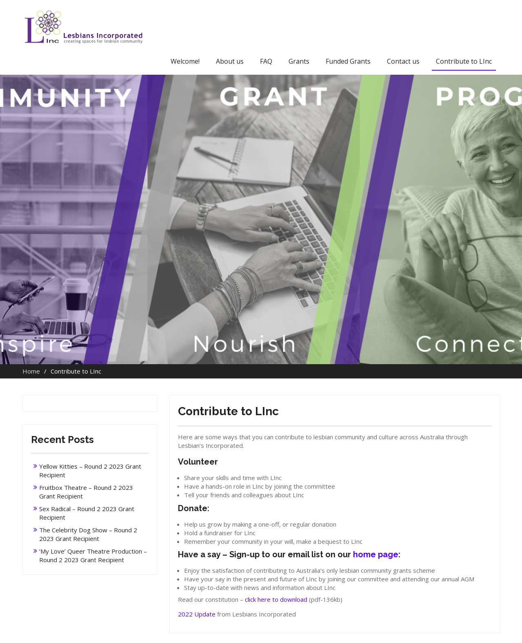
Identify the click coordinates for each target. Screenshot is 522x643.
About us (230, 61)
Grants (299, 61)
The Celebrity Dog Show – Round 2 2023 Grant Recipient (88, 534)
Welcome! (185, 61)
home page (375, 554)
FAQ (266, 61)
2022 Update (196, 614)
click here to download (276, 599)
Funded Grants (348, 61)
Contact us (403, 61)
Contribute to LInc (464, 61)
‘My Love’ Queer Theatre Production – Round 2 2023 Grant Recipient (93, 555)
